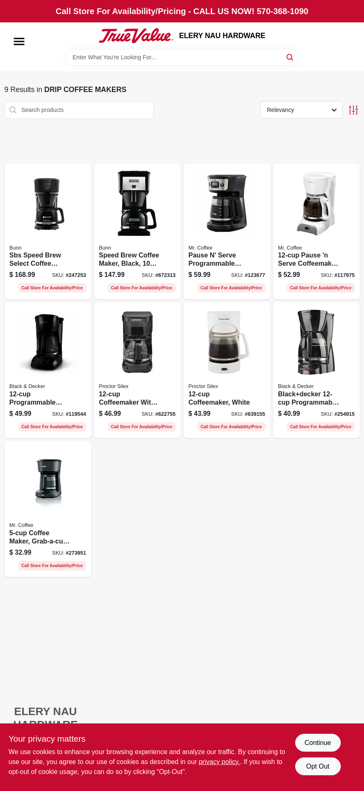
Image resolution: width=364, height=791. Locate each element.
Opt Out (317, 766)
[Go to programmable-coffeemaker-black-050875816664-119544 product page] (48, 370)
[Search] (290, 56)
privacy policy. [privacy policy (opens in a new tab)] (219, 761)
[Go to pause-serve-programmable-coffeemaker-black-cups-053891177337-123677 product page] (227, 232)
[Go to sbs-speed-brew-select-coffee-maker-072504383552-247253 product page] (48, 232)
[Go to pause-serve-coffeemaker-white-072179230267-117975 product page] (316, 232)
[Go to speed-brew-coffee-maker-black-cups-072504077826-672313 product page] (137, 232)
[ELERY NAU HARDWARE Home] (136, 35)
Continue (317, 742)
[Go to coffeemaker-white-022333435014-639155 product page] (227, 370)
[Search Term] (182, 57)
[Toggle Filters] (353, 110)
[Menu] (19, 41)
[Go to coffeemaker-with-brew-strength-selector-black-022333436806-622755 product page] (137, 370)
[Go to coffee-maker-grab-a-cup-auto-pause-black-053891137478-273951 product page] (48, 509)
